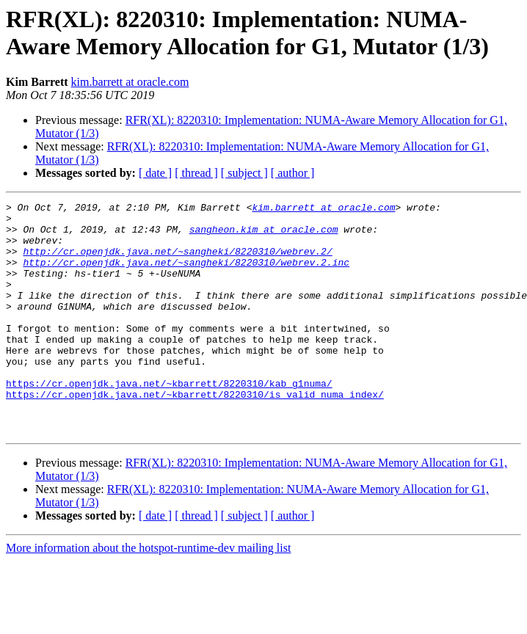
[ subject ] (244, 173)
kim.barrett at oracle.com (130, 82)
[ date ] (155, 173)
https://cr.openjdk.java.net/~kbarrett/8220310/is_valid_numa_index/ (195, 433)
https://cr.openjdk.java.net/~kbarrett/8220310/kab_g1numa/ (169, 420)
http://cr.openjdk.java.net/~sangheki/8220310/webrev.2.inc (186, 275)
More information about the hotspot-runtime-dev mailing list (148, 594)
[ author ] (293, 173)
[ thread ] (196, 173)
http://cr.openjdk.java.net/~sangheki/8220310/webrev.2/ (177, 262)
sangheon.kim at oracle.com (263, 235)
